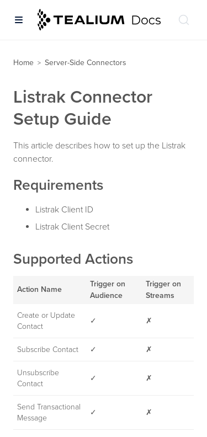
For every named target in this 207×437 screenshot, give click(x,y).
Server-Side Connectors (85, 62)
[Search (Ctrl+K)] (184, 19)
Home (23, 62)
